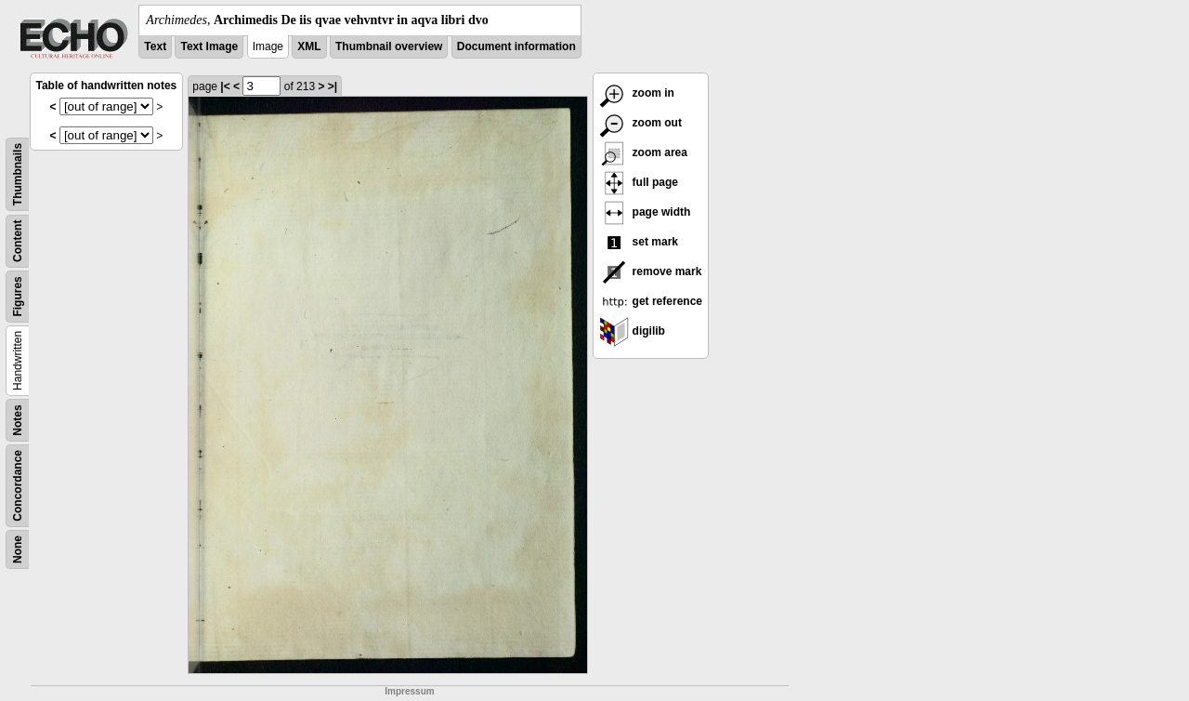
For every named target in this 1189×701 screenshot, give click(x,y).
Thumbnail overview (388, 46)
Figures (17, 296)
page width (644, 211)
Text (155, 46)
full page (638, 182)
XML (308, 46)
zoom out (640, 122)
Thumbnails (17, 174)
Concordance (17, 486)
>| (332, 86)
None (17, 549)
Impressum (409, 691)
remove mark (650, 271)
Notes (17, 419)
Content (17, 241)
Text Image (209, 46)
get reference (650, 301)
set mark (638, 241)
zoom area (643, 152)
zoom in (636, 92)
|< (224, 86)
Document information (516, 46)
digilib (632, 330)
